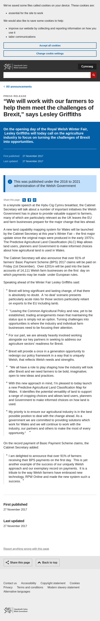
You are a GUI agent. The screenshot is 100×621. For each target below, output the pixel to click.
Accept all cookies (50, 45)
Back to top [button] (49, 562)
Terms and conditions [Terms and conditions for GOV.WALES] (30, 587)
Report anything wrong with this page (26, 548)
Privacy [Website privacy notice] (7, 587)
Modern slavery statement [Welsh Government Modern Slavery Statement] (64, 587)
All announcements (19, 86)
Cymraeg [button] (87, 66)
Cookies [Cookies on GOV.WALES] (75, 583)
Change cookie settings (50, 53)
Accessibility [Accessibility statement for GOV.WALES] (28, 583)
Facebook (29, 200)
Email (34, 200)
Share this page (20, 562)
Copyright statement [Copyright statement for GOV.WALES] (53, 583)
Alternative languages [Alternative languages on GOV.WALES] (16, 591)
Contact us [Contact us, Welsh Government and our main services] (10, 583)
